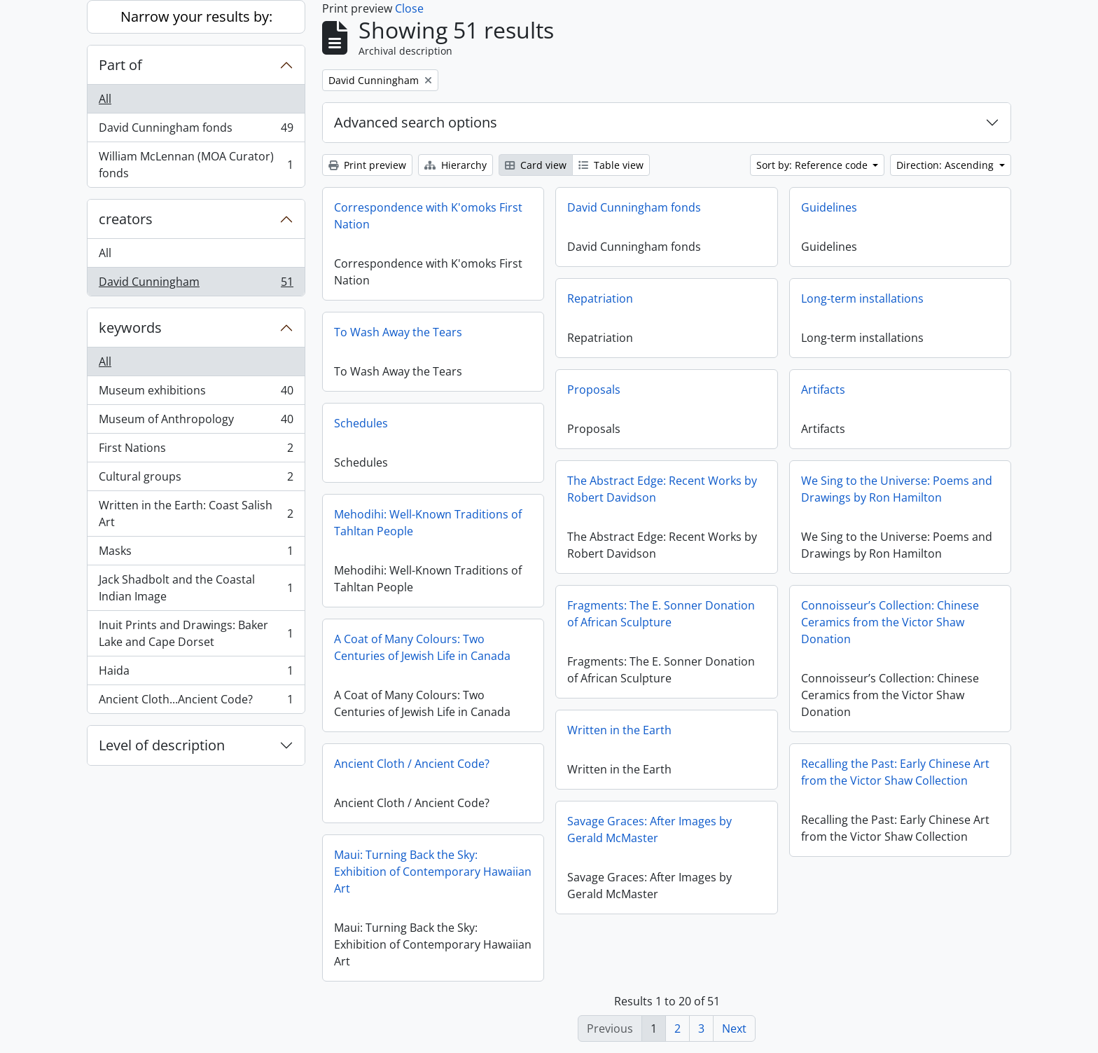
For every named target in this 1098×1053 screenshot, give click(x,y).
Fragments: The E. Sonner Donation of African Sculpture (661, 614)
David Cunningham (195, 284)
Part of (120, 64)
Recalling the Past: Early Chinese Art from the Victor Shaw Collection (895, 772)
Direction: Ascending (946, 165)
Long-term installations (862, 298)
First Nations (195, 450)
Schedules (361, 423)
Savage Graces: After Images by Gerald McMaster (649, 829)
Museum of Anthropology (195, 422)
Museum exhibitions (195, 393)
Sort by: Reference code (813, 165)
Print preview (367, 165)
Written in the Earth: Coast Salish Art (195, 513)
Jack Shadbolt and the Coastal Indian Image (195, 588)
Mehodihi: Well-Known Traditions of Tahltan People (428, 523)
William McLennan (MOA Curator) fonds (195, 165)
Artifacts (823, 389)
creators (126, 218)
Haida (195, 673)
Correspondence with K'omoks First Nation (428, 216)
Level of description (162, 745)
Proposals (593, 389)
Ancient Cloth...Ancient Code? (195, 702)
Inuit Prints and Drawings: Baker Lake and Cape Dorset (195, 633)
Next (734, 1028)
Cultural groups (195, 479)
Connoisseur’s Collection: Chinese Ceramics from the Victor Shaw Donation (890, 622)
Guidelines (829, 207)
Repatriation (600, 298)
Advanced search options (415, 122)
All (105, 98)
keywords (130, 327)
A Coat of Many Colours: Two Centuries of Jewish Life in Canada (422, 647)
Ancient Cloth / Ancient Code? (411, 763)
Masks (195, 553)
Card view (536, 165)
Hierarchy (455, 165)
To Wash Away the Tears (398, 332)
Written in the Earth (619, 730)
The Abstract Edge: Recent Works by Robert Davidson (662, 489)
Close (409, 8)
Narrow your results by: (196, 16)
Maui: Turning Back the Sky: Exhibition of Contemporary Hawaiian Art (432, 871)
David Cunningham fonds (195, 130)
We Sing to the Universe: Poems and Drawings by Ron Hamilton (896, 489)
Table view (611, 165)
